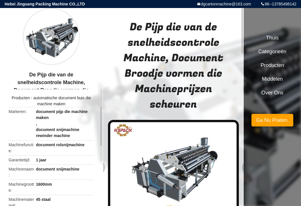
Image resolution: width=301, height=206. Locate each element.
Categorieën (272, 51)
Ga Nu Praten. (272, 120)
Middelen (272, 79)
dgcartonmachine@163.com (226, 4)
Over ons (272, 93)
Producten (20, 98)
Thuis (272, 38)
